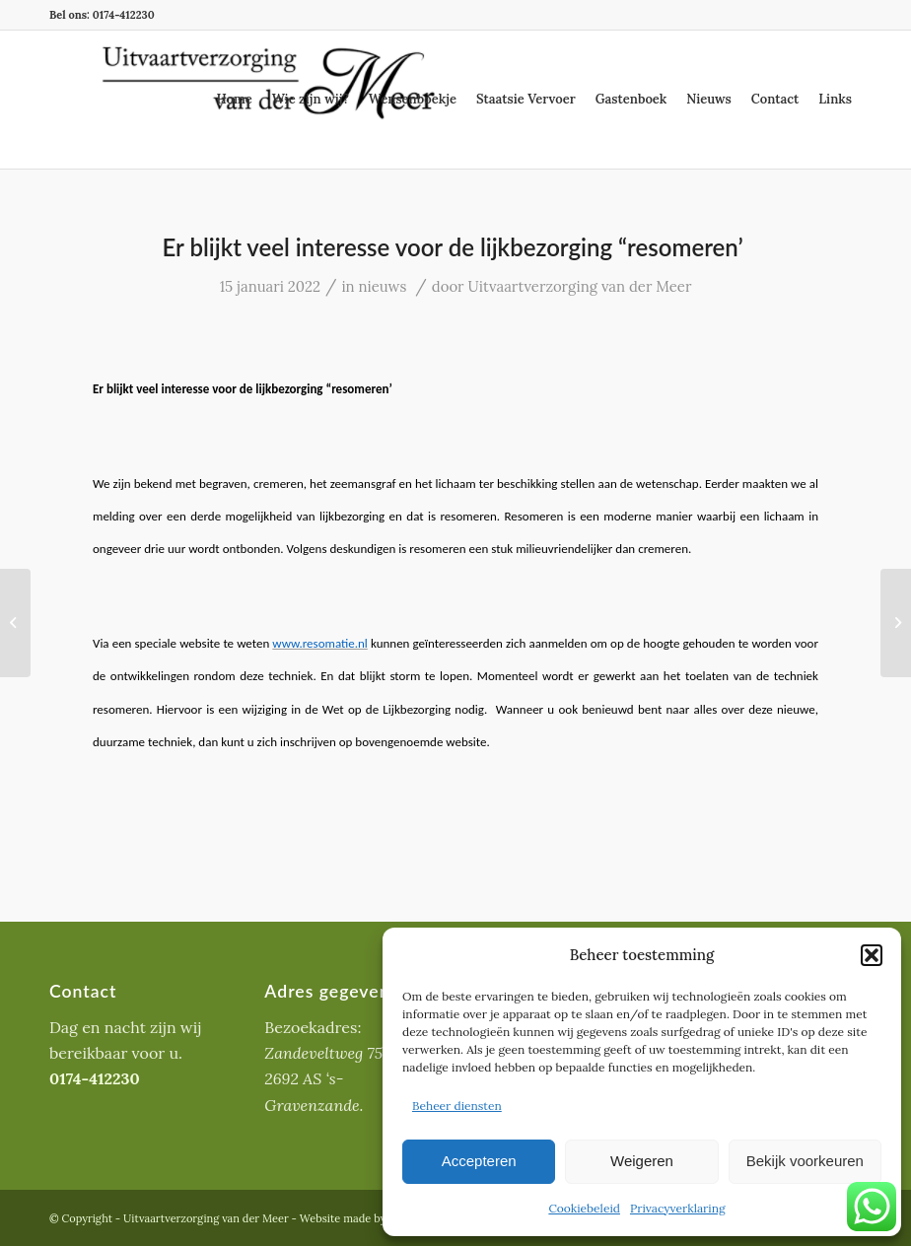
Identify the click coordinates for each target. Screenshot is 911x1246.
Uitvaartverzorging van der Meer (579, 286)
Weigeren (641, 1160)
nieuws (383, 286)
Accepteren (479, 1160)
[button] (871, 955)
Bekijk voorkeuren (805, 1160)
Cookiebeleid (584, 1208)
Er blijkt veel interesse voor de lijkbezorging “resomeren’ (456, 247)
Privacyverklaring (678, 1208)
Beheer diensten (457, 1105)
